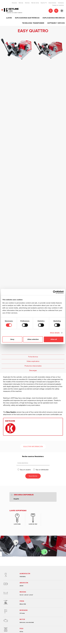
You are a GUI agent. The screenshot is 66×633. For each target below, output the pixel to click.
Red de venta (35, 3)
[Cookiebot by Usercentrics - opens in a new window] (54, 292)
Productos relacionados (33, 366)
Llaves (9, 18)
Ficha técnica (33, 357)
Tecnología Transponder (33, 23)
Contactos (61, 3)
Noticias (21, 3)
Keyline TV (44, 3)
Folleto (16, 499)
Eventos (27, 3)
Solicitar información (33, 447)
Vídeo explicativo (33, 361)
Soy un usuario (25, 469)
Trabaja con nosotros (58, 5)
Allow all (54, 339)
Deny (12, 339)
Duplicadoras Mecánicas (54, 18)
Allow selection (33, 339)
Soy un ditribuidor (42, 469)
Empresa (14, 3)
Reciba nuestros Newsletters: (33, 456)
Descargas (33, 371)
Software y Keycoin (56, 23)
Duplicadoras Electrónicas (27, 18)
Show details (55, 333)
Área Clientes (52, 3)
